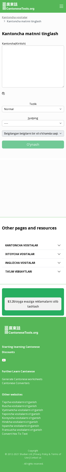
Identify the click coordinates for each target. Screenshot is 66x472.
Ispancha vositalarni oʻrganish (20, 426)
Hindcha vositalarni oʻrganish (20, 422)
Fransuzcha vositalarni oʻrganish (22, 430)
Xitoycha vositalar (19, 254)
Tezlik (33, 104)
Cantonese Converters (16, 383)
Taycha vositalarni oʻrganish (19, 402)
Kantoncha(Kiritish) (13, 43)
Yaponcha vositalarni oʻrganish (21, 414)
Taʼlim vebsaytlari (18, 271)
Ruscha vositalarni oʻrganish (19, 406)
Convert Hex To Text (14, 434)
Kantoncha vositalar (14, 17)
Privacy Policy (41, 454)
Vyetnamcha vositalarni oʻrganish (22, 410)
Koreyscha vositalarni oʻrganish (21, 418)
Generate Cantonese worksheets (22, 379)
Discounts (8, 352)
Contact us (35, 457)
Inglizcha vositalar (20, 263)
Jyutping (33, 118)
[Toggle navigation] (61, 6)
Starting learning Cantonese (21, 347)
